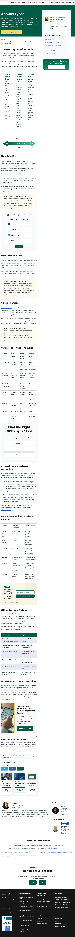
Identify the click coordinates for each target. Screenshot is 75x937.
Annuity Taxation (23, 908)
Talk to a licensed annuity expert (9, 747)
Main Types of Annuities (6, 42)
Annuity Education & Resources (11, 2)
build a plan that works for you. (26, 751)
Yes (33, 886)
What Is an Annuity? (50, 39)
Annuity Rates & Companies (29, 2)
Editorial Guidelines (60, 930)
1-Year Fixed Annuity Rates (44, 908)
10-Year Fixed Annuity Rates (44, 913)
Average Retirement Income (62, 904)
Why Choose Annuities (6, 43)
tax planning (26, 623)
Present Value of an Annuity (26, 927)
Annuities (6, 9)
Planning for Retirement (61, 901)
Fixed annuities (5, 166)
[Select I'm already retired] (19, 448)
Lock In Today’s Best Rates (11, 32)
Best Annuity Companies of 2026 (53, 45)
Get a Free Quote (6, 795)
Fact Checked (64, 13)
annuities (8, 53)
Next (19, 251)
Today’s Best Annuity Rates (52, 42)
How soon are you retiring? (19, 224)
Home (2, 9)
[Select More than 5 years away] (19, 459)
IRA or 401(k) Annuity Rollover (62, 906)
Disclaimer (57, 925)
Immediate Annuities (24, 905)
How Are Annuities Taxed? (51, 54)
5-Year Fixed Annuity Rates (44, 910)
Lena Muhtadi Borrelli (60, 18)
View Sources (36, 862)
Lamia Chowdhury (59, 19)
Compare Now (20, 794)
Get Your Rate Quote (56, 67)
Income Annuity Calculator (51, 51)
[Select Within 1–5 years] (19, 453)
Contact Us (58, 927)
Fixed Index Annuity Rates (43, 905)
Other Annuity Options (30, 42)
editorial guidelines (54, 852)
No (42, 886)
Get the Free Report (25, 600)
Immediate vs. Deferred (18, 42)
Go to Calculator (33, 794)
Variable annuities (6, 312)
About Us (57, 2)
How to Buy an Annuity (50, 48)
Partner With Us (41, 925)
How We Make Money (42, 927)
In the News (50, 2)
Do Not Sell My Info (7, 912)
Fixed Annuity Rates (42, 903)
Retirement (42, 2)
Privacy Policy (58, 922)
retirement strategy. (6, 514)
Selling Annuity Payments (25, 924)
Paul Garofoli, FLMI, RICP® (56, 23)
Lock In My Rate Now (25, 733)
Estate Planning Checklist (61, 909)
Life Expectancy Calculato (61, 911)
